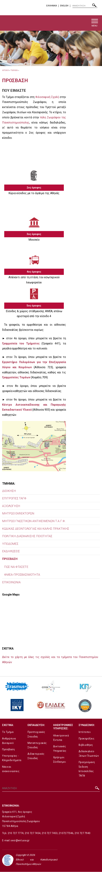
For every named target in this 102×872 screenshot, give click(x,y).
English (64, 5)
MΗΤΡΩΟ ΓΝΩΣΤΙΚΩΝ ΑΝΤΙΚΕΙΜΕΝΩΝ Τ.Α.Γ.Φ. (34, 521)
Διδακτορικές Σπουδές (36, 756)
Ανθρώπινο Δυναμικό (9, 741)
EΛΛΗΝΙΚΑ (51, 5)
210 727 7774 (16, 833)
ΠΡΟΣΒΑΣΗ (10, 559)
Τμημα (14, 70)
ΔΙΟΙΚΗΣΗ (9, 491)
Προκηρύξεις (87, 738)
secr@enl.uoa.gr (20, 840)
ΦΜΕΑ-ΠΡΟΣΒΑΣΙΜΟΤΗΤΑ (22, 575)
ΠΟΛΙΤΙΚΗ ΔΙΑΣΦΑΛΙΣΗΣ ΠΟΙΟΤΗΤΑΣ (27, 536)
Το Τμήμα (7, 732)
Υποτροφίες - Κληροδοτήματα (11, 758)
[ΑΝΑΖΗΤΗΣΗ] (84, 6)
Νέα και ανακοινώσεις (10, 769)
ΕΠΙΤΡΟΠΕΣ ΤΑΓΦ (14, 498)
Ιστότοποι (85, 732)
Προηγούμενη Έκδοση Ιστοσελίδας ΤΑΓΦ (87, 769)
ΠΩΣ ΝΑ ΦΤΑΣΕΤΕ (16, 567)
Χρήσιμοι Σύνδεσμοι (59, 759)
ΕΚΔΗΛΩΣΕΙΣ (11, 551)
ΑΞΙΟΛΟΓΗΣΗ (11, 506)
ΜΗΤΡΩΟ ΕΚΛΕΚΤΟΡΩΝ (18, 513)
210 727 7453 (50, 833)
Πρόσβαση (8, 749)
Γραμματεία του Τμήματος (21, 343)
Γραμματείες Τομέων (16, 377)
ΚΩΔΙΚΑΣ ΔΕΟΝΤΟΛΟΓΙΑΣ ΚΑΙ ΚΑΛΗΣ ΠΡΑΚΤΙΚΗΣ (35, 529)
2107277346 (66, 833)
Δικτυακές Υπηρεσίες (59, 749)
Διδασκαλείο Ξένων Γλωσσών (89, 753)
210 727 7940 (83, 833)
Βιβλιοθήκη (86, 745)
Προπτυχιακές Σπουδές (36, 734)
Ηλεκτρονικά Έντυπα (61, 738)
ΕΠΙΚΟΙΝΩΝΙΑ (11, 582)
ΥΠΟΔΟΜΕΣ (10, 544)
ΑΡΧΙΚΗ (5, 70)
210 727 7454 (33, 833)
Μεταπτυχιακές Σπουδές (37, 745)
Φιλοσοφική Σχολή (47, 97)
